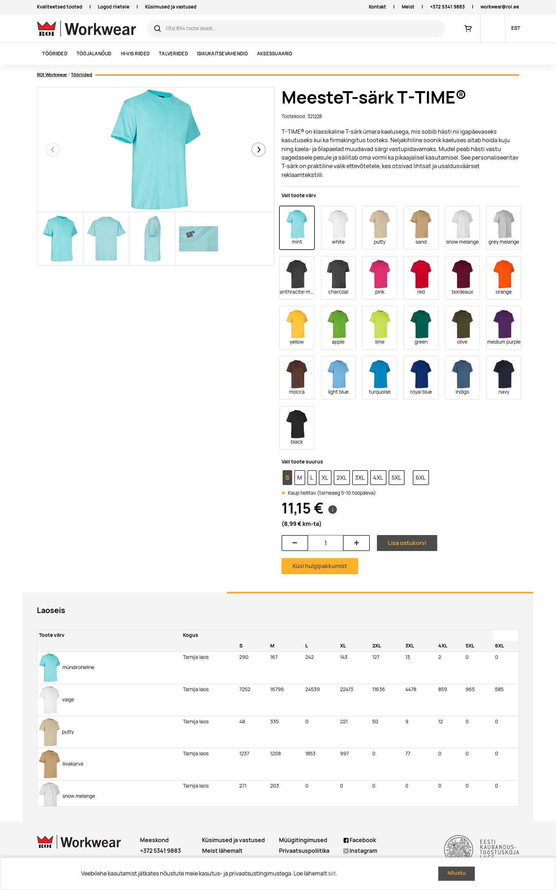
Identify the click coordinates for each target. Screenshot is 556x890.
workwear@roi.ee (499, 7)
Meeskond (154, 840)
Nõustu (456, 873)
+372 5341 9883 (447, 7)
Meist (408, 7)
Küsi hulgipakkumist (320, 566)
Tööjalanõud (94, 54)
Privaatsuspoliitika (304, 851)
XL (325, 478)
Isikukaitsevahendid (222, 54)
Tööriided (54, 54)
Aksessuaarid (274, 54)
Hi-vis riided (135, 54)
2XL (342, 478)
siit (332, 873)
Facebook (360, 840)
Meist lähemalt (222, 851)
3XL (360, 478)
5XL (396, 478)
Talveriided (173, 54)
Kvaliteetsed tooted (59, 7)
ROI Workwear (52, 75)
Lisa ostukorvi (407, 543)
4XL (378, 478)
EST (516, 28)
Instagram (360, 851)
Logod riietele (113, 7)
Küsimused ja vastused (170, 7)
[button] (258, 150)
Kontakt (377, 7)
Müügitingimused (303, 840)
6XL (421, 478)
